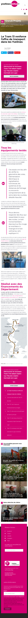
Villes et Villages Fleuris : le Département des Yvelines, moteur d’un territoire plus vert (13, 478)
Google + (18, 52)
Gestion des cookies (8, 575)
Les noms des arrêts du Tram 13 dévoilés (14, 399)
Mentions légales (8, 578)
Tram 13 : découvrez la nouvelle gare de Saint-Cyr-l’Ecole (15, 413)
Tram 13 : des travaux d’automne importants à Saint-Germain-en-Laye (14, 421)
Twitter (4, 52)
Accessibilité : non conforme (10, 573)
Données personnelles (9, 572)
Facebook (11, 52)
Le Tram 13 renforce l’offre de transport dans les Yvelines (13, 39)
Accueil (3, 23)
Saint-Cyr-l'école (9, 363)
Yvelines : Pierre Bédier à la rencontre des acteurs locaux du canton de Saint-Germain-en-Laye (13, 495)
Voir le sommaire (14, 76)
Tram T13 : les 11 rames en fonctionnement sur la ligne (13, 406)
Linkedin (8, 536)
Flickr (7, 540)
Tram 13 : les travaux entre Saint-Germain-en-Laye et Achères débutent (14, 432)
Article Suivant (14, 385)
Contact (6, 577)
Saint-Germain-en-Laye (17, 363)
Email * (5, 590)
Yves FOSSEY (7, 48)
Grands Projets (5, 25)
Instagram (8, 538)
